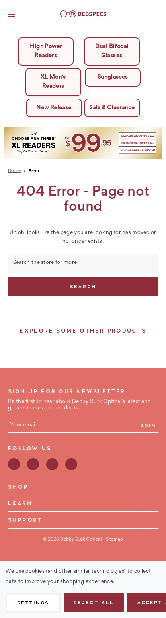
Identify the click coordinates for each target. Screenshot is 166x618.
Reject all (93, 602)
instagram (52, 464)
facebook (14, 464)
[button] (83, 143)
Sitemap (114, 539)
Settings (33, 602)
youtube (71, 464)
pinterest (33, 464)
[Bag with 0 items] (155, 14)
